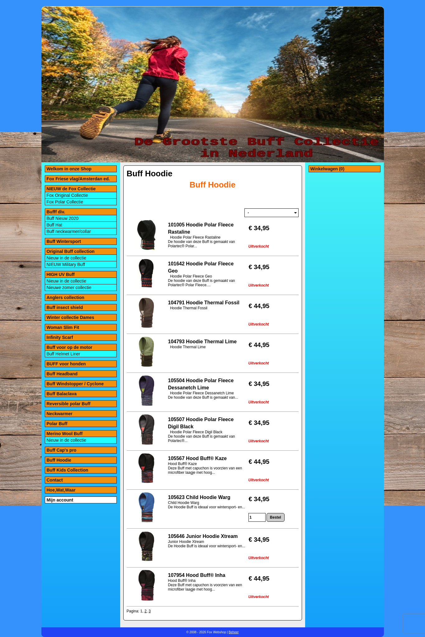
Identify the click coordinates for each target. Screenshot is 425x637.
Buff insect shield (65, 307)
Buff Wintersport (64, 241)
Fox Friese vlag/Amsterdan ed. (78, 178)
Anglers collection (65, 297)
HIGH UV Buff (61, 274)
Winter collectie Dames (70, 317)
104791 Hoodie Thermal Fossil (203, 302)
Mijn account (60, 499)
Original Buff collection (71, 251)
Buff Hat (54, 224)
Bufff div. (56, 211)
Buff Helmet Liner (63, 353)
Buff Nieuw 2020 (62, 218)
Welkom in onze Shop (69, 168)
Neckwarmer (60, 413)
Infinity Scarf (60, 337)
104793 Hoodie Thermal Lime (202, 341)
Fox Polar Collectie (65, 201)
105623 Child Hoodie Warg (199, 497)
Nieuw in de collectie (67, 257)
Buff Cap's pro (62, 450)
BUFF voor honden (66, 363)
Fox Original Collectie (67, 195)
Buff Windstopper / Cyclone (75, 383)
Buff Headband (62, 373)
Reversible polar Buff (69, 403)
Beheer (233, 632)
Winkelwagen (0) (327, 168)
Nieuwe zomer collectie (69, 287)
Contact (55, 480)
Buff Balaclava (62, 393)
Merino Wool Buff (65, 433)
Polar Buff (57, 423)
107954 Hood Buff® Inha (196, 575)
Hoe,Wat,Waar (61, 489)
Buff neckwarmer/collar (69, 231)
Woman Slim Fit (63, 327)
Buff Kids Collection (67, 470)
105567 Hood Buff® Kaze (197, 458)
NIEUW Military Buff (66, 264)
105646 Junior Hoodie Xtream (203, 536)
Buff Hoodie (59, 460)
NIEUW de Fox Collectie (71, 188)
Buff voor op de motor (69, 347)
